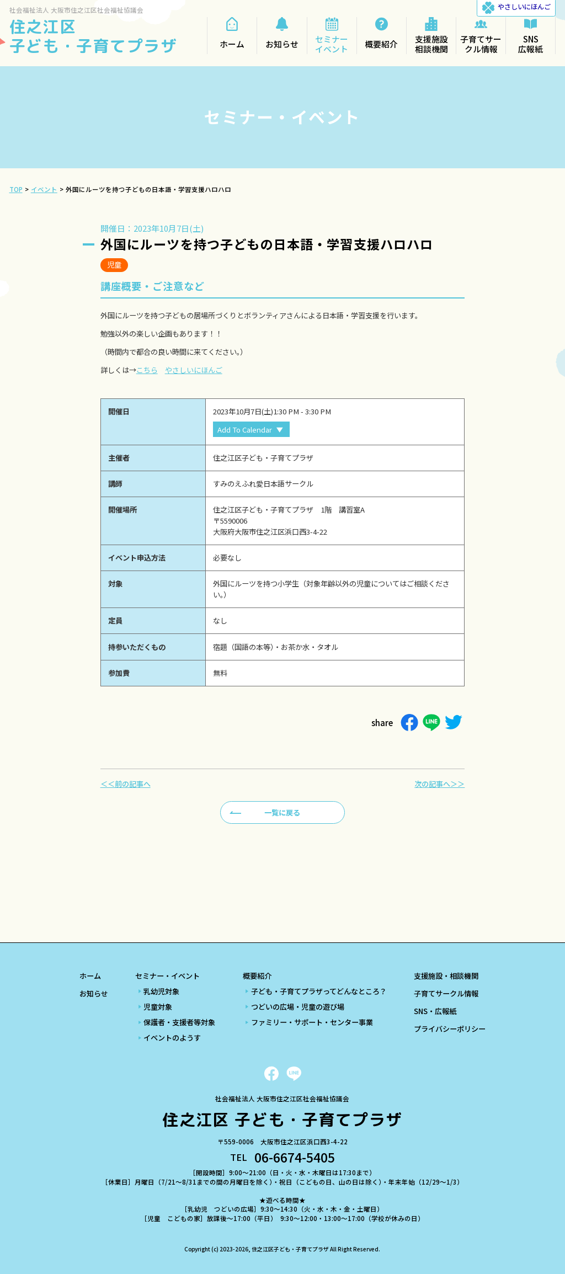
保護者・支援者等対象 (179, 1022)
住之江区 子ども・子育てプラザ (93, 36)
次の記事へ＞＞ (439, 783)
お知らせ (93, 993)
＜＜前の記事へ (125, 783)
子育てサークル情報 (446, 993)
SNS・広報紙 (435, 1011)
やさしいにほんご (193, 370)
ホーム (90, 976)
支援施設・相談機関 (446, 976)
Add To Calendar (244, 429)
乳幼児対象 (161, 991)
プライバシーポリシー (450, 1029)
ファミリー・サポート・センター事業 (312, 1022)
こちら (147, 370)
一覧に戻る (282, 812)
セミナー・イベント (167, 976)
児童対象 (157, 1006)
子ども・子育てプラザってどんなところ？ (319, 991)
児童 (114, 264)
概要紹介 (257, 976)
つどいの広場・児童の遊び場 (297, 1006)
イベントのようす (172, 1037)
